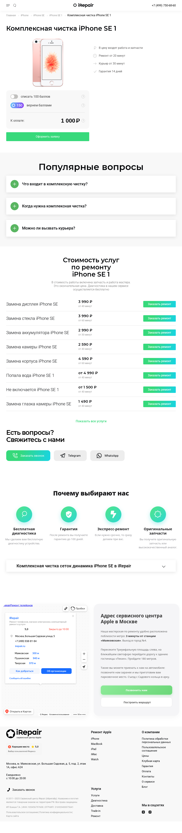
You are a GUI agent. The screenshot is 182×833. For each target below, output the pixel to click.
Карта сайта (12, 816)
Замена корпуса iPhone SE (31, 361)
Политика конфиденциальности (55, 812)
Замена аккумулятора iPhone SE (37, 332)
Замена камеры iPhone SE (31, 346)
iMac (94, 754)
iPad (93, 749)
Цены (145, 755)
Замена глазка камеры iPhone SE (38, 403)
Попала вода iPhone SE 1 (30, 375)
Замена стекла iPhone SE (30, 318)
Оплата (146, 771)
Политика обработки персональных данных (156, 740)
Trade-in (95, 811)
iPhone (95, 738)
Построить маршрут (137, 702)
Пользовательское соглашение (154, 749)
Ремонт (95, 816)
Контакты (148, 776)
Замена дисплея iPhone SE (32, 304)
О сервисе (148, 781)
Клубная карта (151, 761)
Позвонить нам (136, 690)
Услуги (95, 795)
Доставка (97, 805)
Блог (145, 786)
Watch (94, 759)
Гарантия (147, 766)
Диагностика (99, 800)
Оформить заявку (48, 136)
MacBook (96, 744)
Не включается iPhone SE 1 (32, 389)
